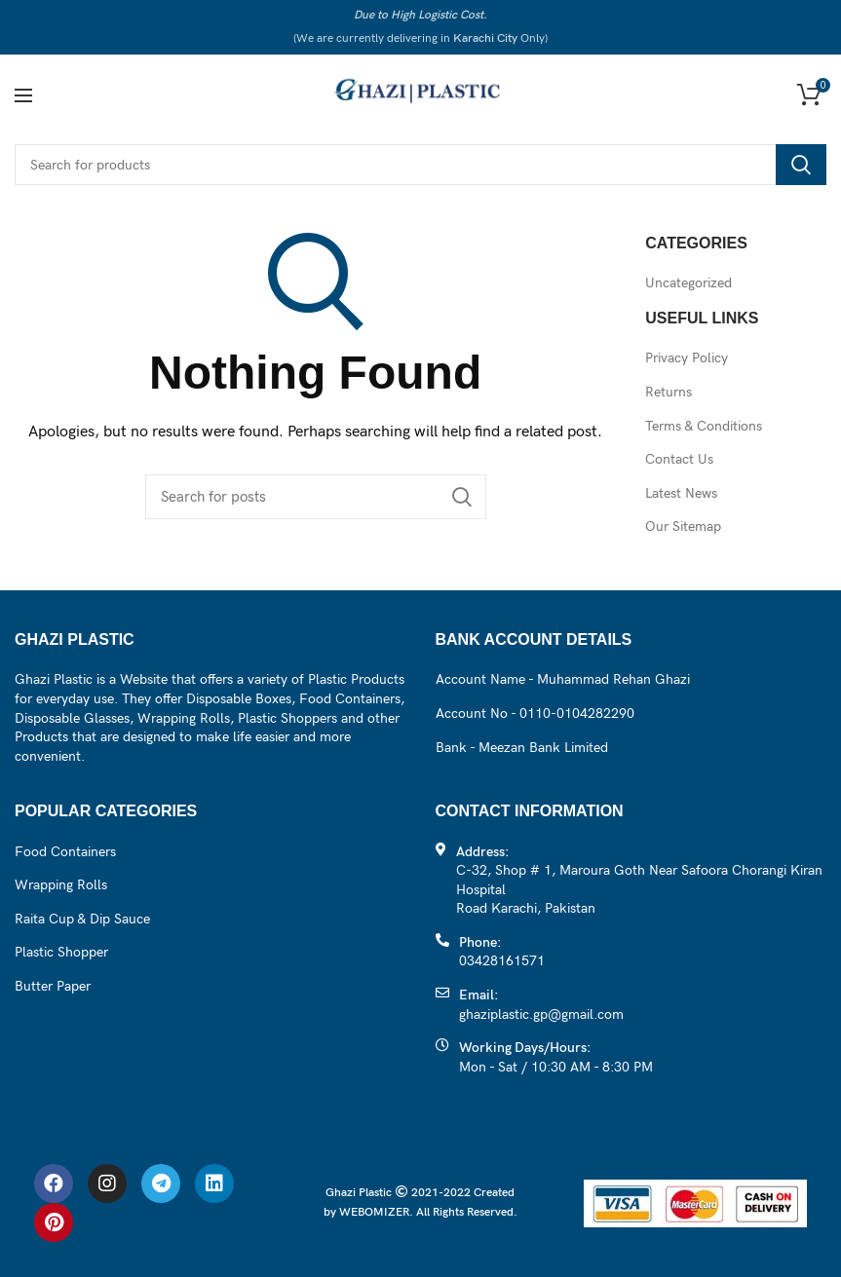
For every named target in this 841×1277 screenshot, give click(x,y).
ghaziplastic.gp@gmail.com (541, 1014)
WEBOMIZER (374, 1212)
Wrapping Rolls (61, 885)
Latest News (681, 493)
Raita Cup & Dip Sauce (82, 919)
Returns (668, 392)
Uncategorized (688, 283)
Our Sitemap (683, 526)
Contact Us (679, 459)
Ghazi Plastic (360, 1192)
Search (801, 164)
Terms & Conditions (703, 426)
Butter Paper (53, 986)
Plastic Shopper (61, 952)
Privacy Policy (686, 358)
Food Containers (65, 852)
